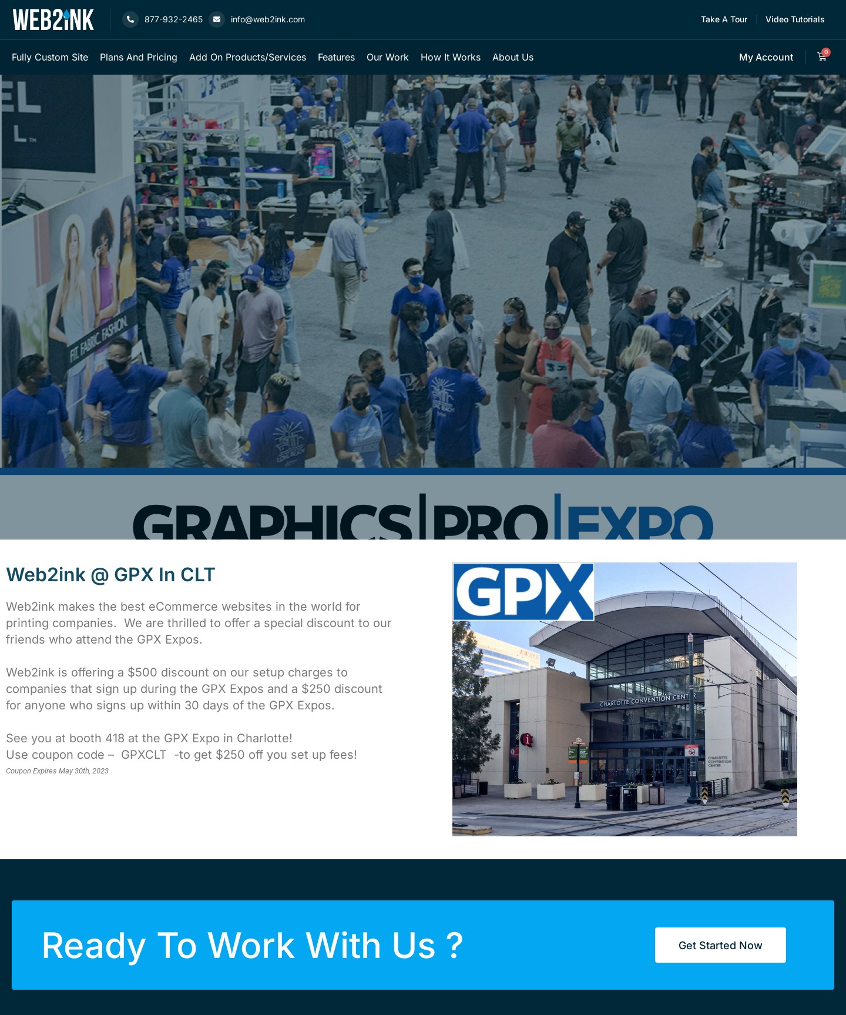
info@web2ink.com (268, 19)
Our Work (388, 57)
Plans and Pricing (138, 57)
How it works (451, 57)
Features (336, 57)
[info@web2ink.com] (217, 19)
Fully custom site (50, 57)
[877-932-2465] (130, 19)
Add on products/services (247, 57)
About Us (512, 57)
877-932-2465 (174, 19)
